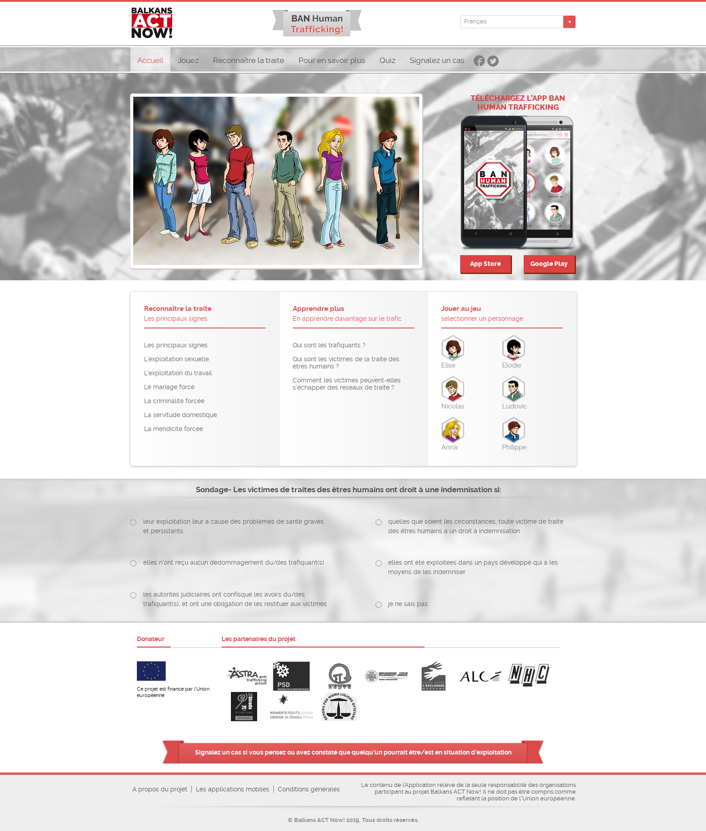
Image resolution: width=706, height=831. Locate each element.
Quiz (387, 60)
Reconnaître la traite (248, 60)
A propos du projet (159, 789)
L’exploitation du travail (178, 373)
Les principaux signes (176, 345)
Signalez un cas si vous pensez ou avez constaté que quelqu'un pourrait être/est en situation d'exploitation (353, 752)
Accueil (150, 60)
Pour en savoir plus (332, 60)
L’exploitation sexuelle (176, 359)
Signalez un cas (437, 60)
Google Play (549, 264)
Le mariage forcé (169, 387)
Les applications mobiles (232, 789)
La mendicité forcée (173, 428)
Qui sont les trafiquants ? (329, 345)
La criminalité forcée (174, 400)
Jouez (188, 60)
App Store (485, 264)
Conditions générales (309, 789)
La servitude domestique (180, 414)
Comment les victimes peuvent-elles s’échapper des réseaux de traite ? (347, 384)
